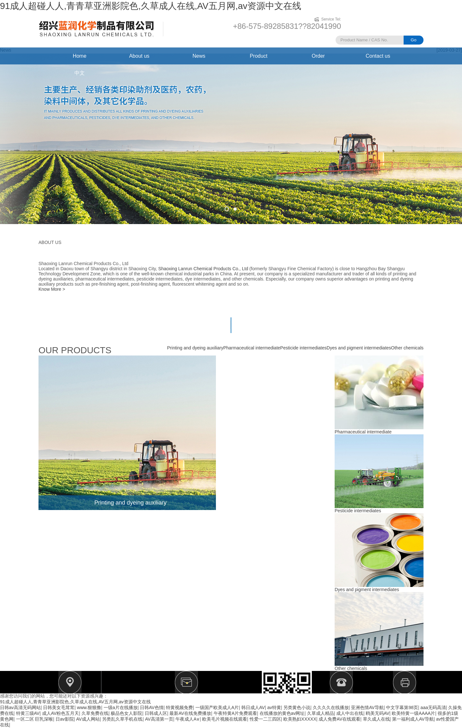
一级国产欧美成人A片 (217, 707)
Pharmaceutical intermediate (251, 347)
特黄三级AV (28, 713)
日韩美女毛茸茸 (58, 707)
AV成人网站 (88, 719)
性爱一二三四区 (265, 719)
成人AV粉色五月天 (60, 713)
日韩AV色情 (152, 707)
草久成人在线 (376, 719)
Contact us (378, 56)
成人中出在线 (349, 713)
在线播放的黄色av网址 (282, 713)
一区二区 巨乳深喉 (34, 719)
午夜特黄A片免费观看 (235, 713)
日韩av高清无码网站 (20, 707)
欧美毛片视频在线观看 (224, 719)
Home (80, 56)
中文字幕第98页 (402, 707)
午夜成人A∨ (187, 719)
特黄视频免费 (179, 707)
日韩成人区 (156, 713)
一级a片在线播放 (121, 707)
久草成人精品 (320, 713)
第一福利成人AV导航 (413, 719)
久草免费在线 (94, 713)
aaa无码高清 (433, 707)
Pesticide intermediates (303, 347)
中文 (79, 73)
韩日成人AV (253, 707)
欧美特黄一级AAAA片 (413, 713)
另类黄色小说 (296, 707)
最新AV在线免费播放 (190, 713)
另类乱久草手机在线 (122, 719)
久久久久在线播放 (331, 707)
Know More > (51, 289)
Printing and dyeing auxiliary (195, 347)
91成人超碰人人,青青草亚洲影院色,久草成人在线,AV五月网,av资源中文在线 (150, 6)
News (199, 56)
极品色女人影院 (126, 713)
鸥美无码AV (377, 713)
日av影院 (65, 719)
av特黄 (274, 707)
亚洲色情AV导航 (367, 707)
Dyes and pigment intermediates (359, 347)
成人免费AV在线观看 (339, 719)
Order (318, 56)
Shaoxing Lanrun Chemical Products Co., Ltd (203, 268)
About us (139, 56)
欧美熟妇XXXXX (299, 719)
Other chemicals (407, 347)
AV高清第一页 (159, 719)
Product (258, 56)
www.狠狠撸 (89, 707)
